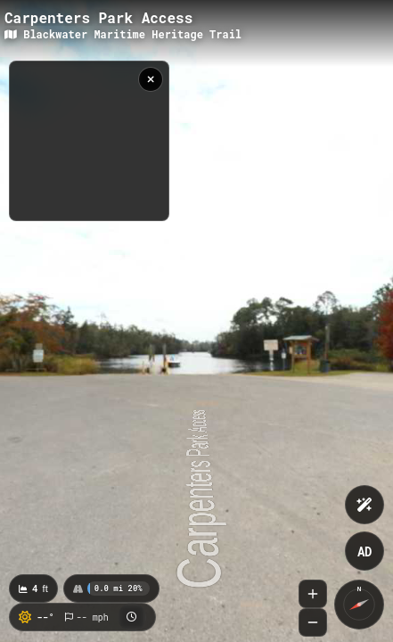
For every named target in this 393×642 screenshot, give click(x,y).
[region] (89, 141)
